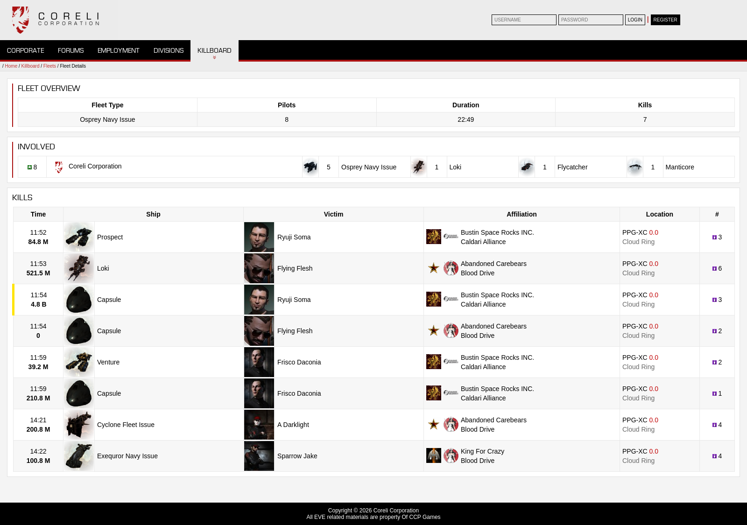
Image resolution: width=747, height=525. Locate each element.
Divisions (168, 51)
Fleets (49, 66)
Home (11, 66)
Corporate (25, 51)
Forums (71, 51)
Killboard (214, 51)
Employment (119, 51)
